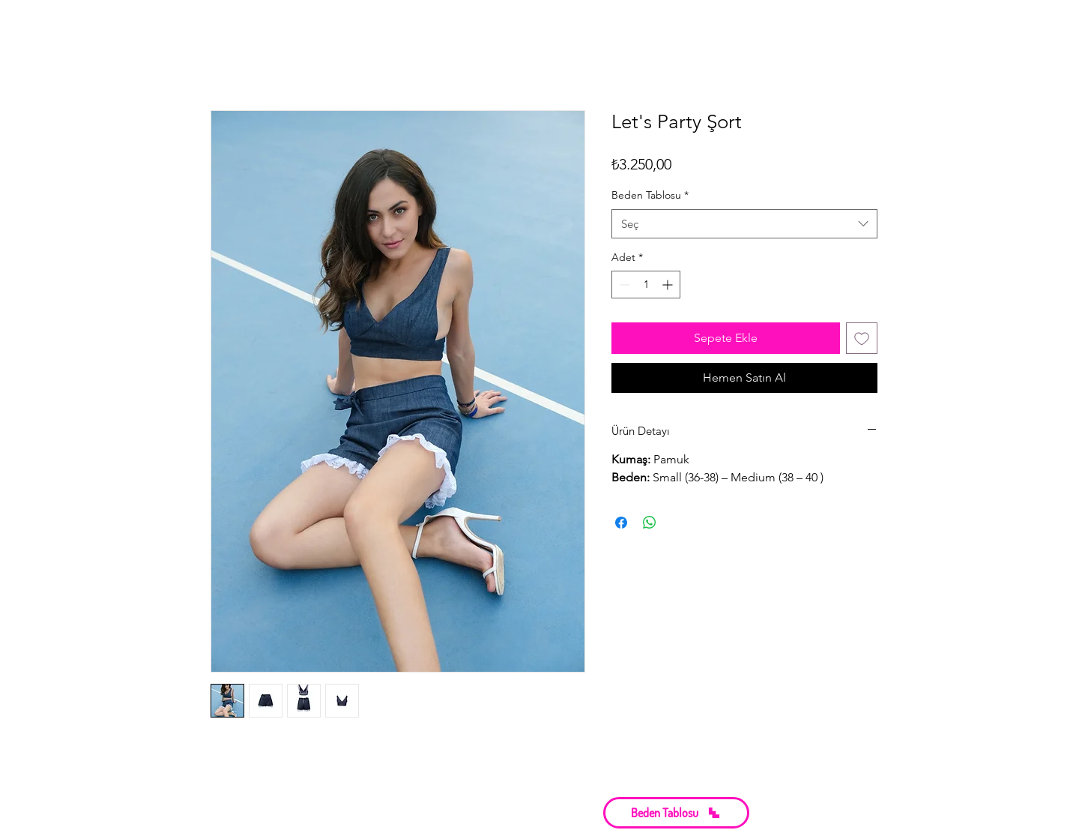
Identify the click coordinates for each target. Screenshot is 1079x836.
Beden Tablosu (650, 195)
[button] (676, 813)
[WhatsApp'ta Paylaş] (650, 523)
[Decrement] (623, 284)
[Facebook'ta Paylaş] (621, 523)
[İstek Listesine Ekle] (861, 338)
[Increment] (668, 284)
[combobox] (744, 223)
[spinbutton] (645, 284)
